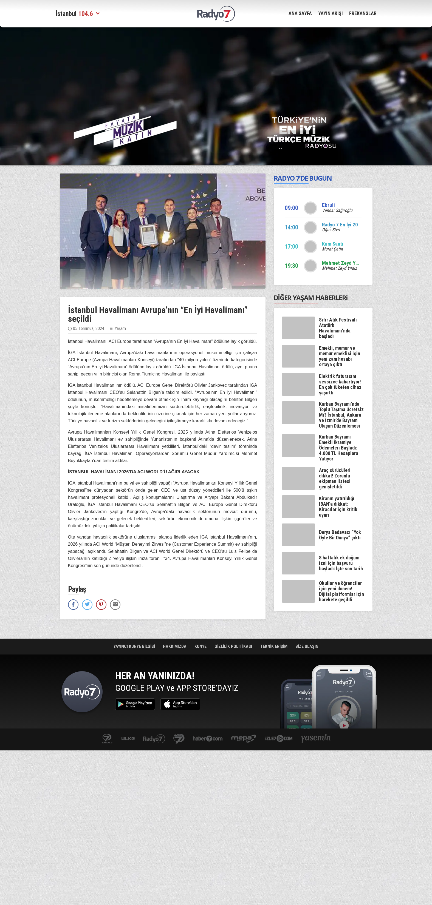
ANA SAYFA (300, 13)
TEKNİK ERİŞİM (274, 646)
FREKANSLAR (363, 13)
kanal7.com (107, 739)
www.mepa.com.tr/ (244, 739)
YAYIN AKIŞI (330, 13)
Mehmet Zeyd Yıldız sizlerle (352, 263)
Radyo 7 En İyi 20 (340, 224)
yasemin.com (316, 739)
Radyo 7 (82, 693)
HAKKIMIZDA (175, 646)
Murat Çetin (332, 249)
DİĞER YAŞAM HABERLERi (311, 297)
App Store (180, 704)
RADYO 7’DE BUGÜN (303, 178)
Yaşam (120, 328)
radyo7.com (154, 739)
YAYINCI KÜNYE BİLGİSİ (135, 646)
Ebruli (328, 205)
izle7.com (279, 739)
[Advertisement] (28, 115)
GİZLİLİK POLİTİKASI (233, 646)
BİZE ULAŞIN (306, 646)
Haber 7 (208, 739)
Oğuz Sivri (331, 229)
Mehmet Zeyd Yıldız (339, 268)
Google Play (135, 704)
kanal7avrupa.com (179, 739)
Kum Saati (332, 244)
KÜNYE (201, 646)
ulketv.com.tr (128, 739)
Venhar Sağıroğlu (337, 210)
